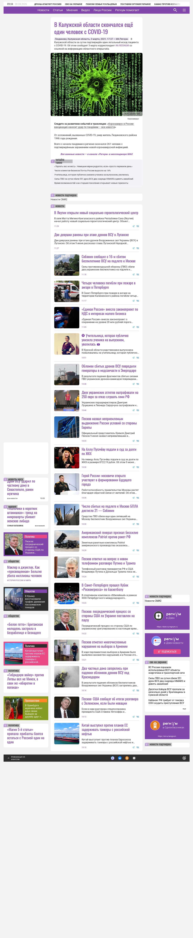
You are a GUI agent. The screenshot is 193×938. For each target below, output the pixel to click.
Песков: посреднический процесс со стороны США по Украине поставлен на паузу (34, 706)
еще (184, 867)
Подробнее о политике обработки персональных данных (140, 916)
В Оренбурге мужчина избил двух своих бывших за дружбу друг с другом (33, 870)
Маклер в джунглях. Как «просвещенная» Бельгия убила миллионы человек (24, 730)
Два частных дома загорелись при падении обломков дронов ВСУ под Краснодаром (105, 805)
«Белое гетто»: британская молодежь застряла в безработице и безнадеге (25, 787)
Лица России (112, 10)
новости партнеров (65, 195)
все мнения (40, 684)
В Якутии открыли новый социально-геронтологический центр (96, 212)
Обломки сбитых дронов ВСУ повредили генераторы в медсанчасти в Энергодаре (109, 421)
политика (13, 829)
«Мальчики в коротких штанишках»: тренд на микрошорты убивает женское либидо (22, 673)
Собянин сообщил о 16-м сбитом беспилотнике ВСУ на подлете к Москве (108, 258)
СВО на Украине (69, 4)
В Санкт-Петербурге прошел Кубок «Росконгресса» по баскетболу (105, 693)
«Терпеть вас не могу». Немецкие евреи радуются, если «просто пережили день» (93, 166)
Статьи (67, 10)
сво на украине (158, 821)
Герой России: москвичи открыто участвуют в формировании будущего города (106, 559)
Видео (94, 10)
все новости (12, 657)
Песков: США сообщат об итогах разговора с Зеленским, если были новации (110, 859)
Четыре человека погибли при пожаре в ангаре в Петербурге (108, 311)
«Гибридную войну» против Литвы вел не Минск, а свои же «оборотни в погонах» (25, 839)
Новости (53, 10)
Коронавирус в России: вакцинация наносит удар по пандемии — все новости (94, 125)
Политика (30, 695)
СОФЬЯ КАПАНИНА (15, 684)
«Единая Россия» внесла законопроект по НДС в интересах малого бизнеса (110, 337)
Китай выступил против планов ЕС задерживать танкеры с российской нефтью (35, 815)
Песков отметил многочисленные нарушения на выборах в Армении (105, 776)
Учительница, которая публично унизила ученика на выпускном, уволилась (91, 175)
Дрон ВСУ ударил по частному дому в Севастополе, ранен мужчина (21, 645)
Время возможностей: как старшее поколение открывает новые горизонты (91, 183)
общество (13, 720)
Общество (30, 750)
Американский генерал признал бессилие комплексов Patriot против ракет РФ (110, 640)
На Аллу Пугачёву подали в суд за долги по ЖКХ (109, 530)
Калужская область (79, 39)
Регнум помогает (136, 10)
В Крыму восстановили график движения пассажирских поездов (35, 760)
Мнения (81, 10)
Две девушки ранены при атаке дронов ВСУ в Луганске (91, 234)
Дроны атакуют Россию (44, 4)
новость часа (15, 638)
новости (59, 206)
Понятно (177, 915)
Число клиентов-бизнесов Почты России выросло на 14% (82, 170)
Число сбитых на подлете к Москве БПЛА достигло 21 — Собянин (110, 587)
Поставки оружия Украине (132, 4)
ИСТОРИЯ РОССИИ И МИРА (19, 739)
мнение (12, 665)
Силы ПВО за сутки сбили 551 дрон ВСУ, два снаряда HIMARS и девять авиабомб (93, 179)
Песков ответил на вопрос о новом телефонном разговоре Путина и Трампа (108, 666)
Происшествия (32, 859)
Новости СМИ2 (59, 199)
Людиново (61, 39)
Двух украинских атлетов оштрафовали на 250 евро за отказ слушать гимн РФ (110, 447)
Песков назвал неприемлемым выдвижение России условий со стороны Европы (109, 476)
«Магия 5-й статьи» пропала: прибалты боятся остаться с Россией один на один (25, 894)
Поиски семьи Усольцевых (97, 4)
